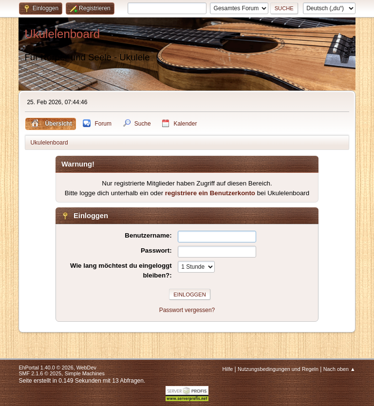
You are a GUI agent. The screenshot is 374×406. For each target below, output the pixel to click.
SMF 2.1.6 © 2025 (40, 373)
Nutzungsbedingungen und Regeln (278, 369)
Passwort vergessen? (187, 310)
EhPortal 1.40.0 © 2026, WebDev (57, 367)
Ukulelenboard (62, 33)
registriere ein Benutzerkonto (210, 193)
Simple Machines (85, 373)
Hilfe (228, 369)
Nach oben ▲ (339, 369)
